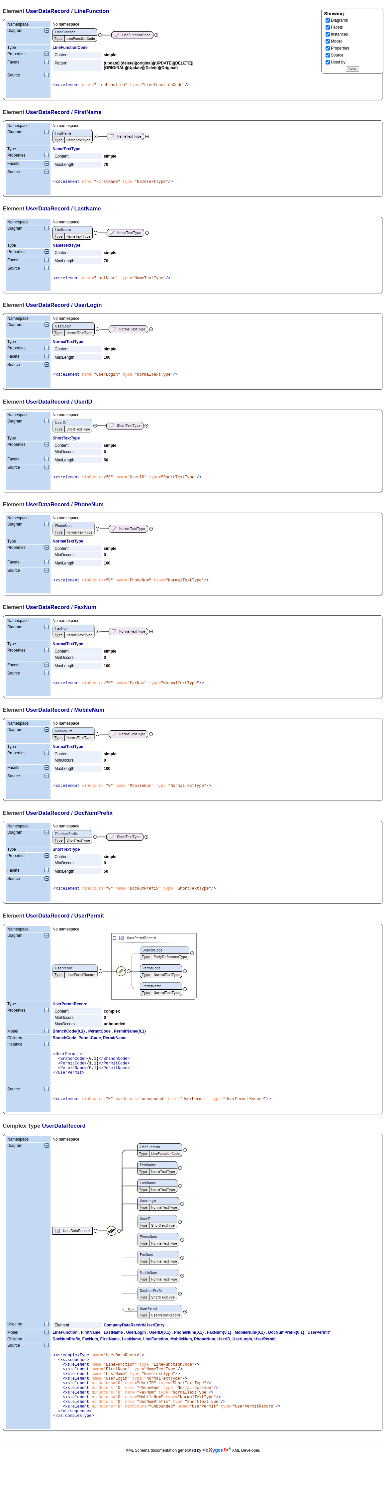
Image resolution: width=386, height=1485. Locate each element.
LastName (113, 1347)
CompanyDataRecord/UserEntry (134, 1340)
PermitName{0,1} (130, 1040)
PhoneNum (204, 1354)
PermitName (114, 1047)
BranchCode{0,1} (68, 1040)
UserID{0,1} (160, 1347)
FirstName (91, 1347)
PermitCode (99, 1040)
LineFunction (64, 1347)
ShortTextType (66, 442)
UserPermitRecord (69, 1013)
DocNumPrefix (66, 1354)
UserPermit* (319, 1347)
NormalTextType (67, 344)
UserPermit (265, 1354)
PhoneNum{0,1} (189, 1347)
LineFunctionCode (69, 47)
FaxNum (90, 1354)
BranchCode (64, 1047)
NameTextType (66, 150)
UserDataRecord (48, 11)
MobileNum (181, 1354)
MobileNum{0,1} (250, 1347)
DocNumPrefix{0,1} (286, 1347)
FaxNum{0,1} (219, 1347)
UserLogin (136, 1347)
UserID (223, 1354)
